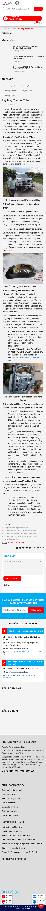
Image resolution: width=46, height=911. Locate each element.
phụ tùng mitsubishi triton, (21, 528)
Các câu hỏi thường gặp (11, 807)
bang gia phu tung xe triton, (27, 536)
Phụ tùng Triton (27, 91)
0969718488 (20, 675)
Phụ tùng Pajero (9, 96)
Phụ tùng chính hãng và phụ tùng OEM (16, 835)
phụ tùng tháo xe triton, (29, 533)
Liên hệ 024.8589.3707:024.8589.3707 (18, 771)
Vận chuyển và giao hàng (11, 798)
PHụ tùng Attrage (27, 86)
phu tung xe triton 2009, (10, 530)
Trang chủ (5, 28)
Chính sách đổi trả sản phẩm (12, 790)
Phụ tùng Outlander (10, 91)
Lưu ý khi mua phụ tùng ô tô (12, 831)
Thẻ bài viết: (6, 525)
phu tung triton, (7, 528)
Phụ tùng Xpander (10, 86)
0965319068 (30, 675)
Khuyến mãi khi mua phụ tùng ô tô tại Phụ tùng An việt (22, 844)
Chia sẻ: (4, 543)
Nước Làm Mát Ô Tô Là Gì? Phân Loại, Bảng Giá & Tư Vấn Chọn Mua (27, 68)
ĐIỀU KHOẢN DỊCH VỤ (10, 815)
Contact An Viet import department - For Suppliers (20, 852)
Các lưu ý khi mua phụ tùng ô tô (13, 848)
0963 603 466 (31, 652)
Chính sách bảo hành (9, 794)
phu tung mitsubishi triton (10, 539)
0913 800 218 (20, 652)
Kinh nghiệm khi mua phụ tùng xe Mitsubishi (18, 840)
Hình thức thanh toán (9, 803)
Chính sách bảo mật (9, 811)
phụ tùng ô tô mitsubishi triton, (28, 530)
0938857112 (7, 678)
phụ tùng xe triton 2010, (10, 536)
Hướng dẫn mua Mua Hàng (12, 827)
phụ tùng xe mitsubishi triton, (11, 533)
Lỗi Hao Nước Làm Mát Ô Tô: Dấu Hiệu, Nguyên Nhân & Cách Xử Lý (26, 47)
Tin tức (13, 28)
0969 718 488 (30, 358)
